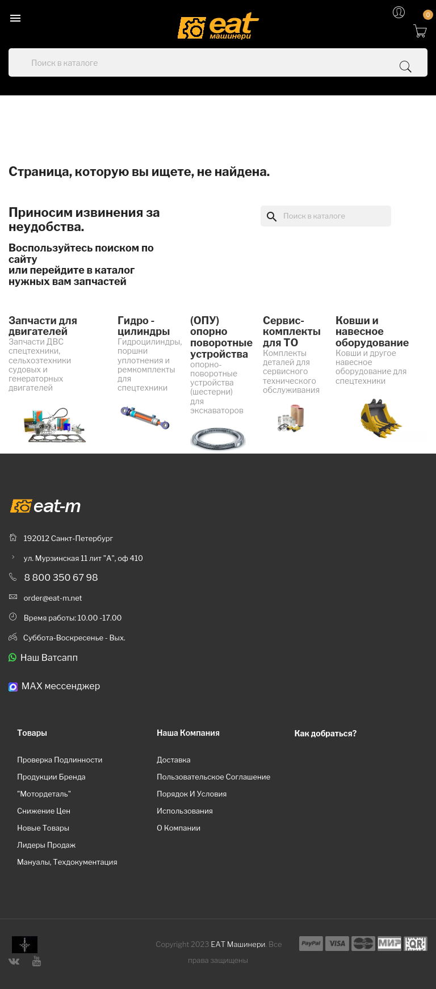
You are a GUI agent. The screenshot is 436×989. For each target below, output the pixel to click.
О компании (178, 827)
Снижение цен (43, 810)
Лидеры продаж (46, 844)
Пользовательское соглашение (213, 776)
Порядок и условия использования (192, 802)
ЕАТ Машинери (238, 944)
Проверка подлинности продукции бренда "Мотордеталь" (59, 776)
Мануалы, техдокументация (67, 861)
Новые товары (43, 827)
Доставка (174, 759)
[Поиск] (326, 216)
